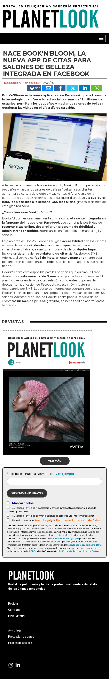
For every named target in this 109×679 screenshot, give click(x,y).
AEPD (32, 551)
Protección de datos (21, 636)
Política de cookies (20, 642)
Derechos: (30, 541)
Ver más (54, 460)
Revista (13, 603)
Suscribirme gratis (27, 493)
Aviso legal (15, 630)
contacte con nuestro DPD (84, 544)
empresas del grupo (66, 538)
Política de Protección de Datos (78, 520)
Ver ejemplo (64, 474)
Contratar (14, 609)
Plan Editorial (16, 616)
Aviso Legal (43, 520)
